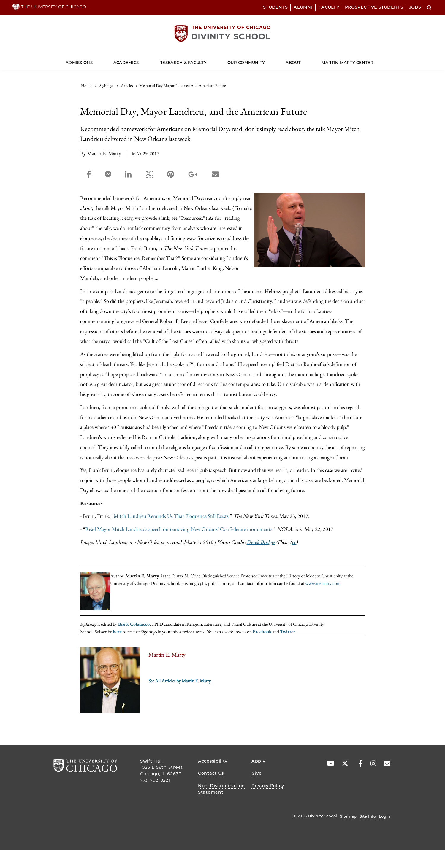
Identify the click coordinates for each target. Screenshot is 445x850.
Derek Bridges (261, 542)
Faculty (329, 7)
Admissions (79, 62)
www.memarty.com (323, 583)
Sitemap (348, 816)
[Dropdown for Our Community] (265, 60)
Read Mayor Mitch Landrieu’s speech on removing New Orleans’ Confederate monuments (178, 529)
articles (127, 85)
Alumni (303, 7)
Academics (126, 62)
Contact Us (211, 773)
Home (86, 85)
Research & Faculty (183, 62)
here (117, 631)
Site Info (368, 816)
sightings (106, 85)
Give (256, 773)
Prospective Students (374, 7)
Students (275, 7)
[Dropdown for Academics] (138, 60)
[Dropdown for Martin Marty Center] (373, 60)
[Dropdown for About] (300, 60)
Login (384, 816)
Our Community (246, 62)
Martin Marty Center (347, 62)
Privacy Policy (267, 785)
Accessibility (212, 761)
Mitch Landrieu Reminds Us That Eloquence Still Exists (171, 515)
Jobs (415, 7)
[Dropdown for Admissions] (92, 60)
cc (294, 542)
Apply (258, 761)
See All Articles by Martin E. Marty (179, 681)
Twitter (287, 631)
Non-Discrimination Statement (221, 789)
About (293, 62)
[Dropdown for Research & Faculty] (206, 60)
